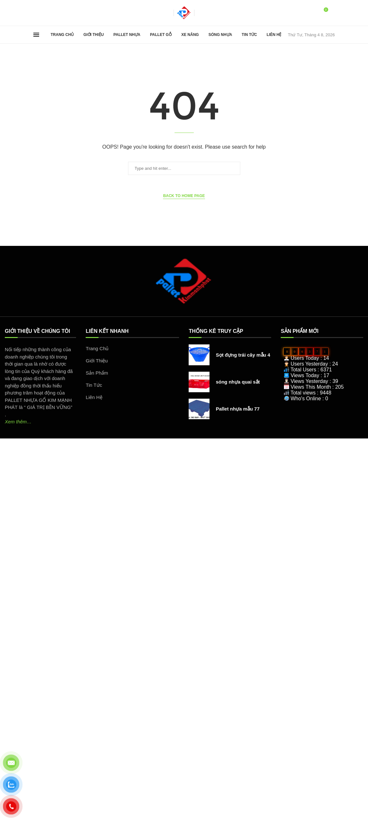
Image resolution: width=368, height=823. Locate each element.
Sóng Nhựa (220, 34)
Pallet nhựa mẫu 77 (238, 409)
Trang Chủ (62, 34)
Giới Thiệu (93, 34)
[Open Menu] (36, 35)
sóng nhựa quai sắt (238, 382)
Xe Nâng (190, 34)
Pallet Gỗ (161, 34)
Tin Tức (249, 34)
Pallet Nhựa (126, 34)
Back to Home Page (184, 196)
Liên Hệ (274, 34)
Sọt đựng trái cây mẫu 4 (243, 355)
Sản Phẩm (97, 372)
